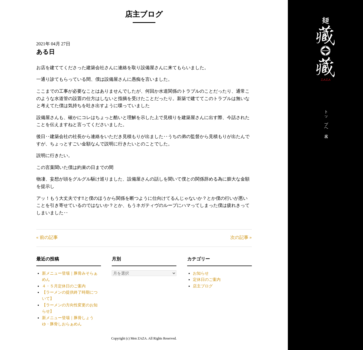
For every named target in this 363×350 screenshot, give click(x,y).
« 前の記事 (47, 237)
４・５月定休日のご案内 (64, 286)
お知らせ (201, 273)
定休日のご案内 (207, 279)
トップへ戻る (326, 122)
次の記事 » (241, 237)
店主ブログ (203, 286)
